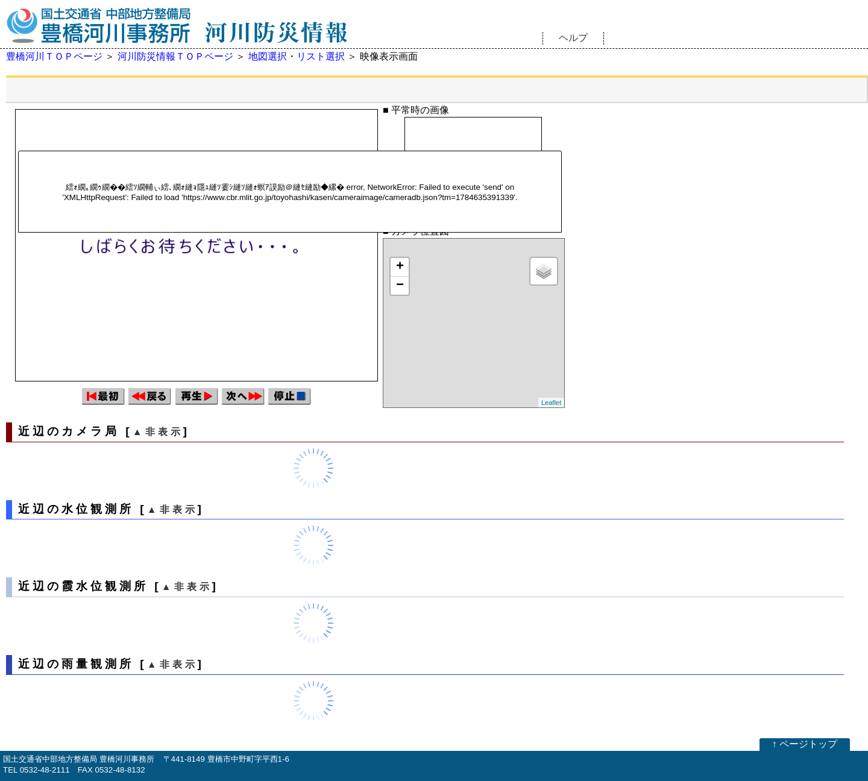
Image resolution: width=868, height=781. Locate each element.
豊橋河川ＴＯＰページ (54, 56)
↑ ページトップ (804, 744)
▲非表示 (158, 432)
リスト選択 (321, 56)
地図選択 (267, 56)
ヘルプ (573, 38)
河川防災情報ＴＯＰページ (175, 56)
